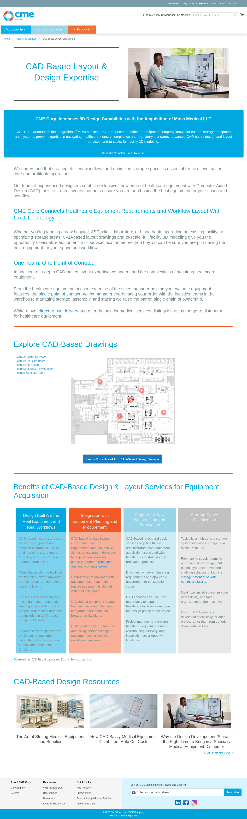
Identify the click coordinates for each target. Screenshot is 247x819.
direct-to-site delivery (58, 310)
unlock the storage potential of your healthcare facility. (201, 577)
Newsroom (49, 798)
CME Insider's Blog (53, 787)
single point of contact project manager (76, 294)
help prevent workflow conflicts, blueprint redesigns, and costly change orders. (92, 561)
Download (20, 659)
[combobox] (213, 15)
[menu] (123, 30)
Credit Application (86, 803)
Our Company (18, 787)
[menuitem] (15, 30)
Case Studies (50, 793)
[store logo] (18, 16)
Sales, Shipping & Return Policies (94, 798)
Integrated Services (26, 38)
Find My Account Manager (157, 15)
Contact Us (182, 15)
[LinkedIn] (178, 803)
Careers (15, 793)
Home (6, 38)
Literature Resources (54, 803)
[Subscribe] (233, 792)
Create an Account (206, 3)
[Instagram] (194, 803)
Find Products (84, 787)
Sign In (187, 3)
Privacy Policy (84, 793)
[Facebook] (186, 803)
